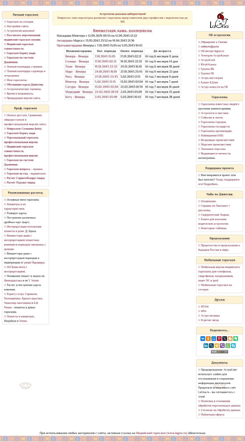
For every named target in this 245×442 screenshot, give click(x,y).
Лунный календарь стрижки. (25, 67)
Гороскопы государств (215, 127)
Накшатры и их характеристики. (15, 206)
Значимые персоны (213, 149)
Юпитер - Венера (77, 82)
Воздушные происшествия (217, 140)
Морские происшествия (216, 144)
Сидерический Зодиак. (215, 215)
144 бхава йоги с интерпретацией (15, 269)
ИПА (203, 311)
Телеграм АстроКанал (215, 55)
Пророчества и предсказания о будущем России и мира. (219, 247)
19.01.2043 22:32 (106, 66)
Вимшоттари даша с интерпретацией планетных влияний (21, 240)
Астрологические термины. (24, 89)
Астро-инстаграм (212, 78)
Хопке (23, 321)
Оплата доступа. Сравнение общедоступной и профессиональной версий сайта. (25, 120)
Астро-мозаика (210, 316)
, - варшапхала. (26, 174)
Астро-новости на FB (214, 87)
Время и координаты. (20, 94)
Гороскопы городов (213, 122)
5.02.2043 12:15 (105, 82)
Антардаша (65, 40)
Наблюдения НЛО (212, 135)
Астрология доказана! (20, 31)
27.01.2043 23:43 (106, 77)
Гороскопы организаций (216, 131)
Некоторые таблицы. (214, 228)
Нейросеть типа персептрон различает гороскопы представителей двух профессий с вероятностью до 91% (122, 18)
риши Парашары (34, 263)
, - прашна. (25, 169)
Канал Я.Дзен (209, 82)
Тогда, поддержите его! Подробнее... (219, 182)
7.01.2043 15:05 (105, 56)
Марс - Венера (75, 71)
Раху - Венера (75, 77)
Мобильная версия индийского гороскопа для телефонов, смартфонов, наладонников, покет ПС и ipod (219, 274)
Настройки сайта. (18, 26)
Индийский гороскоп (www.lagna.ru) (161, 433)
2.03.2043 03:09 (106, 97)
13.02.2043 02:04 (106, 87)
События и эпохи (212, 118)
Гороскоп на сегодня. (20, 22)
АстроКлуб (208, 60)
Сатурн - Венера (77, 87)
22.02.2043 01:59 (106, 92)
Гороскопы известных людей (219, 104)
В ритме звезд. (210, 320)
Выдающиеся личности (215, 153)
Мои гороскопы (17, 80)
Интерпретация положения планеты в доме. (22, 229)
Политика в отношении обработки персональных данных (219, 403)
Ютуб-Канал (208, 64)
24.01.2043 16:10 (106, 71)
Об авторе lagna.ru (212, 51)
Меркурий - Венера (79, 92)
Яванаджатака (13, 280)
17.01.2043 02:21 (105, 61)
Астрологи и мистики (214, 113)
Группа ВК (207, 69)
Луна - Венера (75, 66)
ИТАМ (204, 307)
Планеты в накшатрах (20, 316)
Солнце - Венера (77, 61)
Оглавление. (208, 201)
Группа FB (207, 73)
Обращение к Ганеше (214, 42)
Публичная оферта (212, 415)
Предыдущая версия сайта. (24, 98)
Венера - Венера (76, 56)
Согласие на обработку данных (220, 410)
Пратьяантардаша (69, 45)
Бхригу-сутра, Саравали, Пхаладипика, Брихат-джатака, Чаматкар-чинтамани (23, 298)
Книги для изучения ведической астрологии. (213, 221)
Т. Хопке (34, 280)
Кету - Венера (75, 97)
